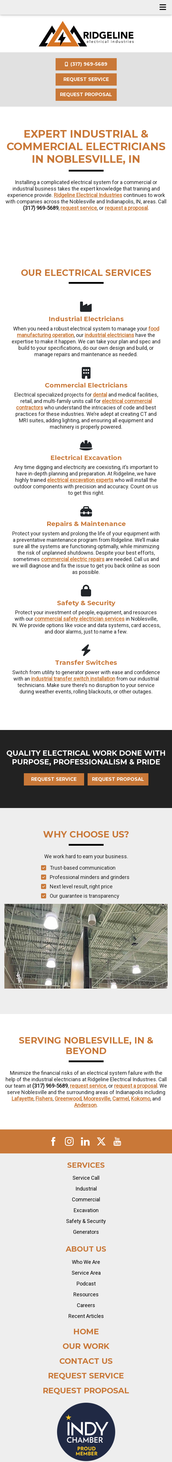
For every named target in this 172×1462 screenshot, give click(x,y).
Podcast (86, 1284)
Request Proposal (86, 94)
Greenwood (68, 1099)
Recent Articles (86, 1316)
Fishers (44, 1099)
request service (79, 208)
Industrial (86, 1189)
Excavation (86, 1210)
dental (100, 395)
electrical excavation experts (80, 480)
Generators (86, 1232)
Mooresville (97, 1099)
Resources (86, 1294)
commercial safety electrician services (79, 619)
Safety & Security (86, 1221)
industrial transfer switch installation (73, 679)
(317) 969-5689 (86, 64)
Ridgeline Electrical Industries (88, 195)
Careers (86, 1305)
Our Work (86, 1346)
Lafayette (22, 1099)
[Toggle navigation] (163, 7)
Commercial (86, 1199)
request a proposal (126, 208)
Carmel (120, 1099)
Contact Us (86, 1361)
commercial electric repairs (72, 559)
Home (86, 1331)
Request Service (86, 79)
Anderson (85, 1105)
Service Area (86, 1273)
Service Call (86, 1178)
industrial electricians (109, 335)
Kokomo (140, 1099)
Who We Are (86, 1262)
